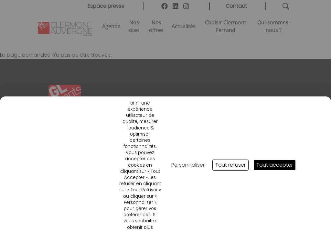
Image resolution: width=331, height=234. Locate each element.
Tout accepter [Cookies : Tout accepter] (274, 165)
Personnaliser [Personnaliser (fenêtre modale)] (188, 165)
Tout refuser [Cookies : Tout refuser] (230, 165)
